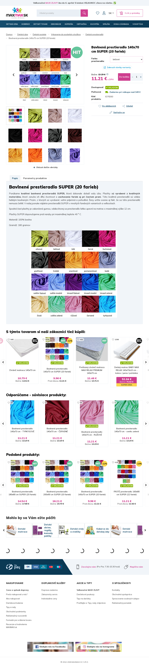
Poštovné (96, 92)
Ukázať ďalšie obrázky (47, 167)
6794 (47, 462)
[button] (13, 74)
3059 (12, 462)
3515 (47, 339)
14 (11, 403)
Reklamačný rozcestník (16, 616)
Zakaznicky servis (49, 594)
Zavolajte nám (88, 566)
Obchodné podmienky (16, 611)
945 (12, 339)
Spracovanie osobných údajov (125, 598)
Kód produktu (96, 97)
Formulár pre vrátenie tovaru (18, 620)
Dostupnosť (96, 87)
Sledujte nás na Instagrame (100, 647)
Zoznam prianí (97, 13)
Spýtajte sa (119, 112)
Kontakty (116, 590)
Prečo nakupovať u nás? (16, 594)
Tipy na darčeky (84, 598)
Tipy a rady (11, 607)
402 (81, 339)
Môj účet (104, 13)
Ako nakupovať (13, 598)
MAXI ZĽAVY (51, 3)
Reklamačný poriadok (121, 603)
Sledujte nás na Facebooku (52, 647)
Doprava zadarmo (49, 590)
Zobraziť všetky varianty (119, 67)
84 (81, 403)
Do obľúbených (109, 106)
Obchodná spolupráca (122, 594)
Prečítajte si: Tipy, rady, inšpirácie (91, 603)
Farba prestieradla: (97, 59)
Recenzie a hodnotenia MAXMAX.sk (16, 625)
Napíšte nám (136, 566)
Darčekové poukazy (85, 594)
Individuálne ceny (49, 598)
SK (110, 13)
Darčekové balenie (14, 603)
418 (116, 462)
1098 (117, 339)
